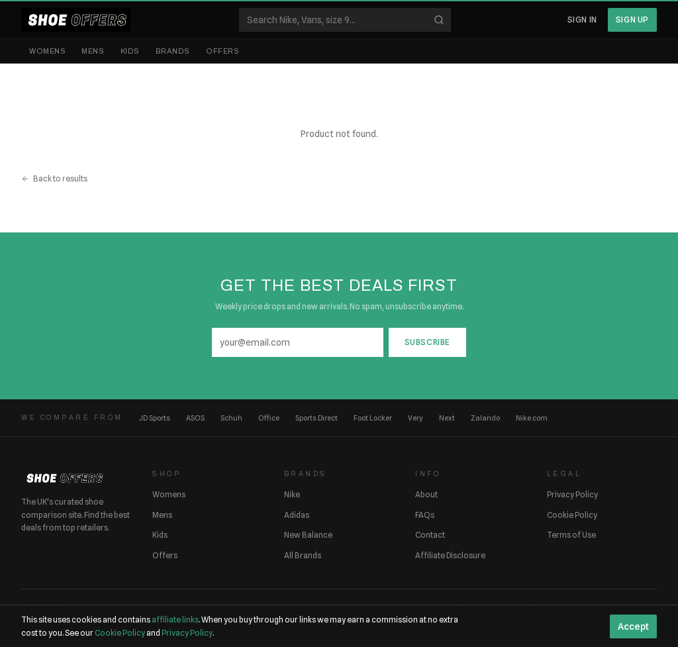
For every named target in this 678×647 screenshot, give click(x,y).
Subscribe (427, 342)
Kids (130, 51)
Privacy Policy (572, 494)
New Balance (308, 535)
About (426, 494)
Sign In (582, 20)
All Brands (302, 555)
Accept (633, 626)
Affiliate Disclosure (450, 555)
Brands (173, 51)
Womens (47, 51)
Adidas (296, 515)
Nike (292, 494)
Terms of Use (571, 535)
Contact (430, 535)
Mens (92, 51)
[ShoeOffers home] (75, 20)
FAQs (424, 515)
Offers (222, 51)
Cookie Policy (572, 515)
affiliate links (175, 619)
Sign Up (632, 20)
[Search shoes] (345, 20)
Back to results (54, 178)
